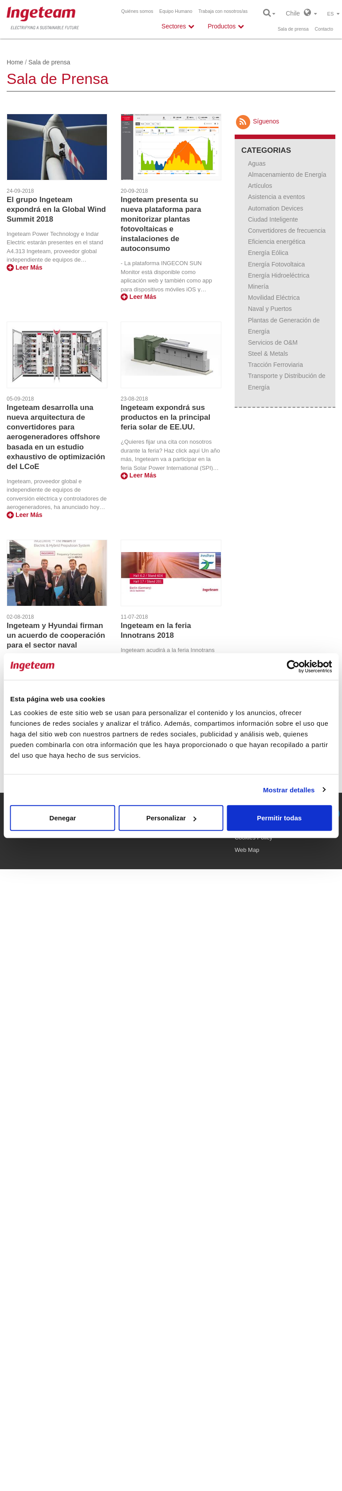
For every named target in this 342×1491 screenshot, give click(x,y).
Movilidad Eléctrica (274, 297)
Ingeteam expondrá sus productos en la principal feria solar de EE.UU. (165, 417)
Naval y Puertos (270, 308)
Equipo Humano (176, 11)
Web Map (247, 850)
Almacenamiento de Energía (287, 174)
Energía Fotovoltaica (276, 264)
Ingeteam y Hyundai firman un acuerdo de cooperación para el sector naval (56, 635)
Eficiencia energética (276, 241)
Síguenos (257, 121)
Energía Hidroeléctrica (279, 275)
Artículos (260, 185)
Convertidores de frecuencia (287, 230)
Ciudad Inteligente (273, 219)
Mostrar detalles (289, 789)
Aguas (257, 163)
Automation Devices (275, 208)
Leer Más (25, 267)
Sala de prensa (293, 29)
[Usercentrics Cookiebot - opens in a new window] (293, 666)
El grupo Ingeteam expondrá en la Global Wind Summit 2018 (56, 209)
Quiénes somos (137, 11)
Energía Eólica (268, 252)
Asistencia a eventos (276, 196)
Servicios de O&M (273, 342)
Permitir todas (279, 818)
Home (15, 62)
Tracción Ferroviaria (275, 364)
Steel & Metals (268, 353)
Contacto (323, 29)
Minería (258, 286)
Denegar (62, 818)
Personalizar (171, 818)
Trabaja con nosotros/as (223, 11)
